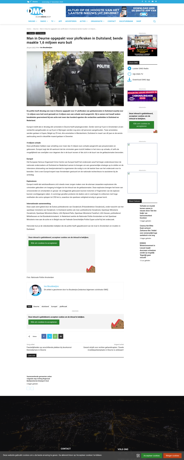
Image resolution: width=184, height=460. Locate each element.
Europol (54, 306)
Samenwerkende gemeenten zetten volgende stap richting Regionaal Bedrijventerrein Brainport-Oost (39, 379)
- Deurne (35, 29)
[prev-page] (28, 388)
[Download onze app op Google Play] (126, 445)
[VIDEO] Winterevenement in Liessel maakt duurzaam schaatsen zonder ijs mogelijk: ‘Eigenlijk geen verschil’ (148, 250)
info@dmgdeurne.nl (78, 436)
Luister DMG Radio (138, 68)
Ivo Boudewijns (46, 47)
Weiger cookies (172, 455)
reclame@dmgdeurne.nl (80, 433)
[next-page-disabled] (32, 388)
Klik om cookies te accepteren (44, 243)
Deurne (36, 306)
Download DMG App (138, 79)
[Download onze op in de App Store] (143, 445)
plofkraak (63, 306)
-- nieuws (31, 33)
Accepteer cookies (152, 455)
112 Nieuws (40, 33)
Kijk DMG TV (135, 74)
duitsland (45, 306)
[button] (111, 11)
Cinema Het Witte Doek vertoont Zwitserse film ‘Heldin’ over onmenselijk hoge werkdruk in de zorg (148, 230)
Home (29, 29)
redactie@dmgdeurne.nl (83, 430)
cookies (26, 455)
